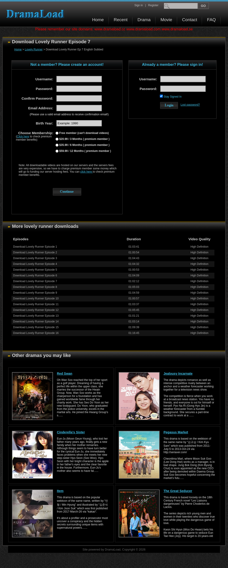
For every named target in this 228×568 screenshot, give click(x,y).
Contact (189, 19)
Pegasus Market (176, 432)
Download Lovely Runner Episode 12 (35, 310)
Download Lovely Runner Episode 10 (35, 298)
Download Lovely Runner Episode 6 (35, 275)
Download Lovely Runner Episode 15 (35, 327)
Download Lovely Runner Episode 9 (35, 292)
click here (86, 171)
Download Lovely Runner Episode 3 (35, 258)
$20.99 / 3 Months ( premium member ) (83, 139)
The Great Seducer (178, 491)
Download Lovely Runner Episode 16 (35, 333)
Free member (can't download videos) (83, 133)
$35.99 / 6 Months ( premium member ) (83, 145)
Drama (144, 19)
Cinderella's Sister (71, 432)
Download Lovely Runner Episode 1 (35, 246)
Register (153, 5)
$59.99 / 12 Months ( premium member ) (84, 151)
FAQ (211, 19)
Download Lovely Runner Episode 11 (35, 304)
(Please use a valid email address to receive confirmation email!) (69, 114)
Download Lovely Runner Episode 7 (35, 281)
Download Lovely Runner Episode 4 (35, 264)
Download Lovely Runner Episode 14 (35, 321)
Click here (23, 136)
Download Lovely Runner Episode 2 (35, 252)
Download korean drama (36, 14)
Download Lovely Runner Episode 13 (35, 315)
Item (60, 491)
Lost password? (190, 104)
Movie (166, 19)
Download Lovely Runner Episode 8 (35, 287)
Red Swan (64, 373)
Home (98, 19)
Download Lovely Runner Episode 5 (35, 269)
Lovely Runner (34, 49)
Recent (121, 19)
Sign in (138, 5)
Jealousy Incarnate (178, 373)
